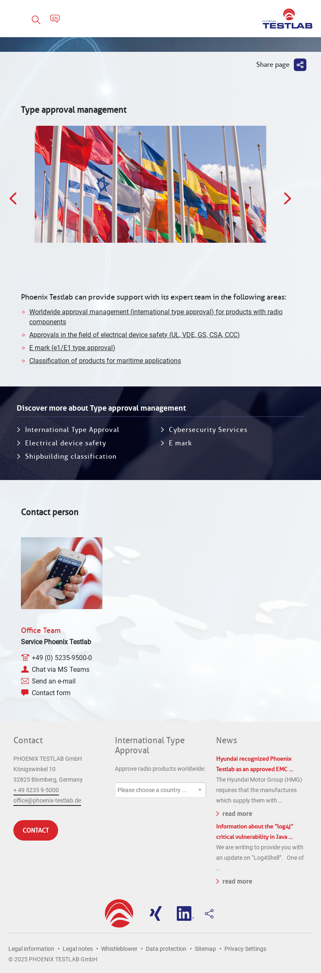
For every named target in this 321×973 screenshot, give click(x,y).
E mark (180, 443)
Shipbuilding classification (71, 456)
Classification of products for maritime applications (105, 361)
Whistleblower (119, 948)
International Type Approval (72, 430)
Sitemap (205, 948)
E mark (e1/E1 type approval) (72, 348)
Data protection (166, 948)
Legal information (31, 948)
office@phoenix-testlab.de (47, 800)
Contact (28, 740)
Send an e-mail (54, 681)
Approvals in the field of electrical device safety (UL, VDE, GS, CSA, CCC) (134, 335)
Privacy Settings (245, 948)
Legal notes (78, 948)
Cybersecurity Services (208, 430)
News (226, 740)
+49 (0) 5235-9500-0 (62, 658)
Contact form (51, 693)
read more (234, 813)
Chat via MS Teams (60, 669)
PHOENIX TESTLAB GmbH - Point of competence (287, 18)
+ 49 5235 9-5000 (36, 790)
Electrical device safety (65, 443)
